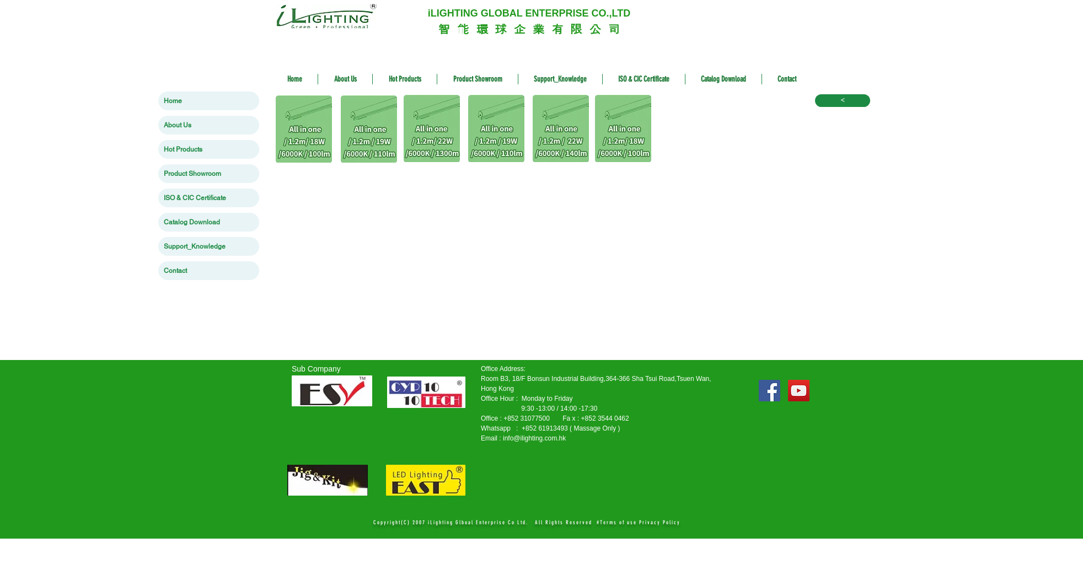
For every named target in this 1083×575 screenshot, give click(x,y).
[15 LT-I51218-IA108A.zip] (623, 130)
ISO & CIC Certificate (195, 198)
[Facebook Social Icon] (769, 390)
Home (173, 101)
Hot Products (183, 149)
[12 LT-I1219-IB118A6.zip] (369, 130)
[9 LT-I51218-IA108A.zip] (304, 130)
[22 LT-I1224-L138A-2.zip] (560, 130)
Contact (175, 271)
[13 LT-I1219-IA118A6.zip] (496, 130)
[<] (842, 100)
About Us (177, 125)
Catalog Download (192, 222)
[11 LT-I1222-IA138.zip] (431, 130)
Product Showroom (192, 174)
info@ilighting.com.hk (534, 438)
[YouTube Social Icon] (798, 390)
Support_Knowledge (195, 246)
